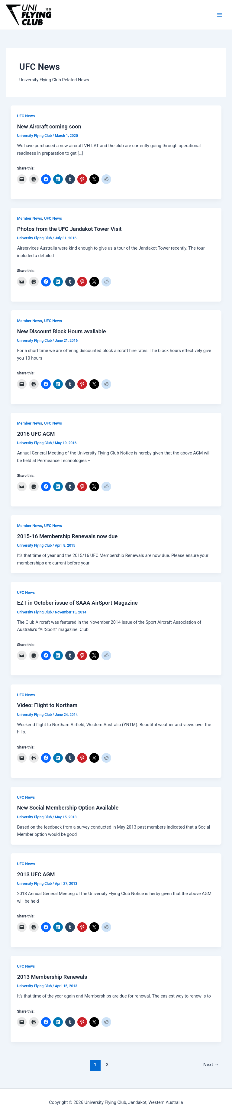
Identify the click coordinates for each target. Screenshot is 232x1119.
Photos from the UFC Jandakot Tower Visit (69, 229)
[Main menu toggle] (219, 14)
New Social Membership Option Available (67, 807)
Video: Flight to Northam (47, 705)
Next (211, 1064)
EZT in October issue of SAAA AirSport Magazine (77, 603)
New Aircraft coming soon (49, 126)
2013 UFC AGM (36, 874)
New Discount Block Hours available (61, 331)
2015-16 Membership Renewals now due (67, 536)
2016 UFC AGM (36, 434)
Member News (29, 218)
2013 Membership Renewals (52, 977)
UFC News (26, 116)
